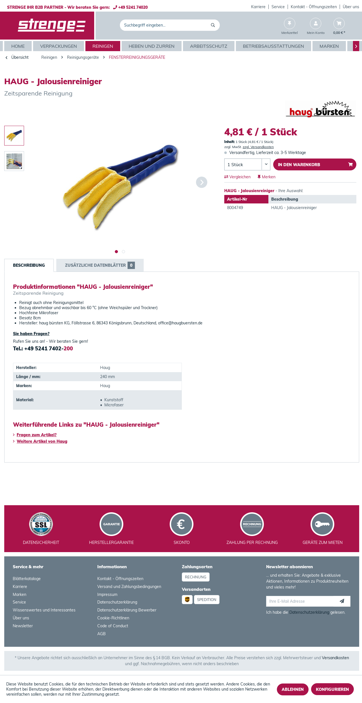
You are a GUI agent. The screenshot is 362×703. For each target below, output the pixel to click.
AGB (101, 633)
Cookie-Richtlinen (113, 617)
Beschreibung (29, 265)
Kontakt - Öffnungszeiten (314, 6)
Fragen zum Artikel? (35, 434)
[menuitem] (258, 7)
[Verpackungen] (59, 46)
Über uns (351, 6)
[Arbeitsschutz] (209, 46)
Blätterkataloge (27, 578)
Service (278, 6)
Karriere (258, 6)
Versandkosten (335, 657)
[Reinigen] (103, 46)
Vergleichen (237, 176)
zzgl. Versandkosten (258, 147)
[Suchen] (214, 25)
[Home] (18, 46)
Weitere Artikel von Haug (40, 441)
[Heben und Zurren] (152, 46)
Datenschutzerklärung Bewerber (126, 610)
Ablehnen (293, 689)
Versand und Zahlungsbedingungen (129, 586)
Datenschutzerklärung (117, 602)
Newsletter (23, 625)
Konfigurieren (332, 689)
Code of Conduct (112, 625)
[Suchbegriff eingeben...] (170, 25)
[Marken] (330, 46)
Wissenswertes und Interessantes (44, 610)
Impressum (107, 594)
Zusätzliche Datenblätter (100, 265)
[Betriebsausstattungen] (274, 46)
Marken (19, 594)
